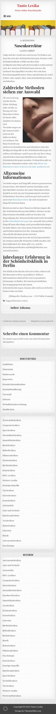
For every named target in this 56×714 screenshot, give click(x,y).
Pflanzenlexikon (10, 455)
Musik (6, 536)
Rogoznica (8, 379)
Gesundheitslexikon (12, 435)
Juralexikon (8, 521)
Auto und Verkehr (11, 510)
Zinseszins (8, 369)
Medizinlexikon (28, 40)
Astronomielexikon (12, 541)
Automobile (8, 505)
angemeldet (18, 339)
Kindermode (9, 374)
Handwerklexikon (11, 595)
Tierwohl (7, 394)
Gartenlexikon (9, 495)
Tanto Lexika (28, 5)
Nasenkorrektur (28, 45)
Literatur (7, 530)
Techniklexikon (10, 681)
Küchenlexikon (10, 460)
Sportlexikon (9, 430)
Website (6, 399)
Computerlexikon (11, 425)
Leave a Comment (28, 50)
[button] (5, 708)
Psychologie (8, 546)
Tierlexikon (8, 490)
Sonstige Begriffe (11, 485)
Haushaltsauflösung (12, 389)
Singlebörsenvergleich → (43, 321)
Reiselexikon (9, 470)
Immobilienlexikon (11, 440)
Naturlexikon (9, 526)
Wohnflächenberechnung (15, 404)
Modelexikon (9, 445)
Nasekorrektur (20, 301)
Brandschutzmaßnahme (14, 384)
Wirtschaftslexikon (12, 420)
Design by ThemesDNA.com (28, 711)
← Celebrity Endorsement (13, 321)
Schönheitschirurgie (19, 221)
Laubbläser (8, 364)
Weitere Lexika (10, 480)
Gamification (8, 409)
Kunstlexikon (9, 501)
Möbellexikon (9, 450)
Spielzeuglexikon (11, 515)
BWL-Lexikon (9, 475)
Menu (9, 16)
